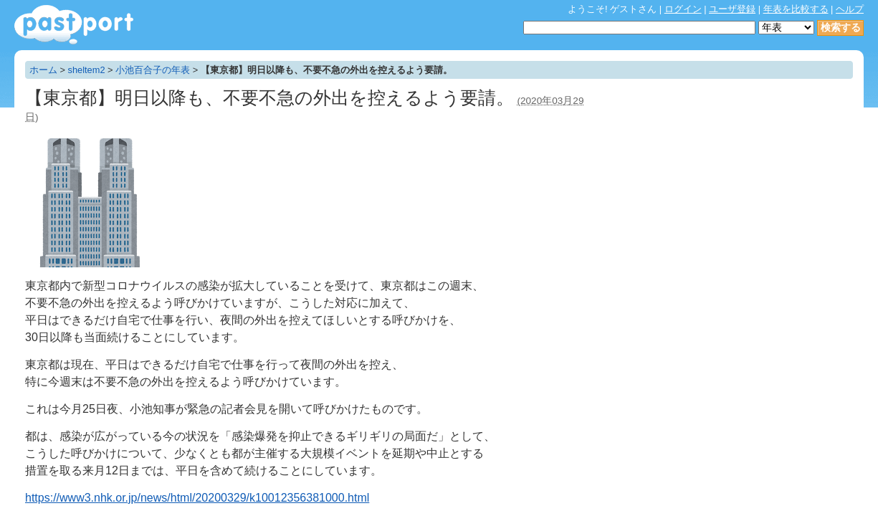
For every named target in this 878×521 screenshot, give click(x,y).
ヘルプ (850, 9)
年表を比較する (796, 9)
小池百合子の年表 (152, 69)
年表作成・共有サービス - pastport (73, 24)
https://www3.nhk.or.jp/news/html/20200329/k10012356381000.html (197, 498)
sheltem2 (86, 69)
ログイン (683, 9)
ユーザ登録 (732, 9)
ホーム (43, 69)
